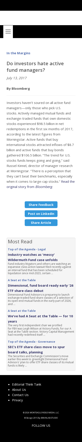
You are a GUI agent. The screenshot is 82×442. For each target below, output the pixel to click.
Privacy (17, 400)
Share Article (41, 223)
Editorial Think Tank (26, 384)
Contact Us (20, 395)
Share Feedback (41, 205)
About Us (19, 389)
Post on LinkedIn (41, 214)
